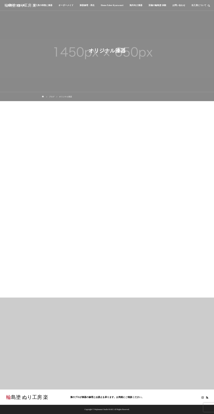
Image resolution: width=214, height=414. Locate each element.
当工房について (198, 5)
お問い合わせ (178, 5)
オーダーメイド (65, 5)
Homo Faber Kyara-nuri (112, 5)
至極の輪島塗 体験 (157, 5)
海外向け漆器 (136, 5)
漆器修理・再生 (87, 5)
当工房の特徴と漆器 (42, 5)
